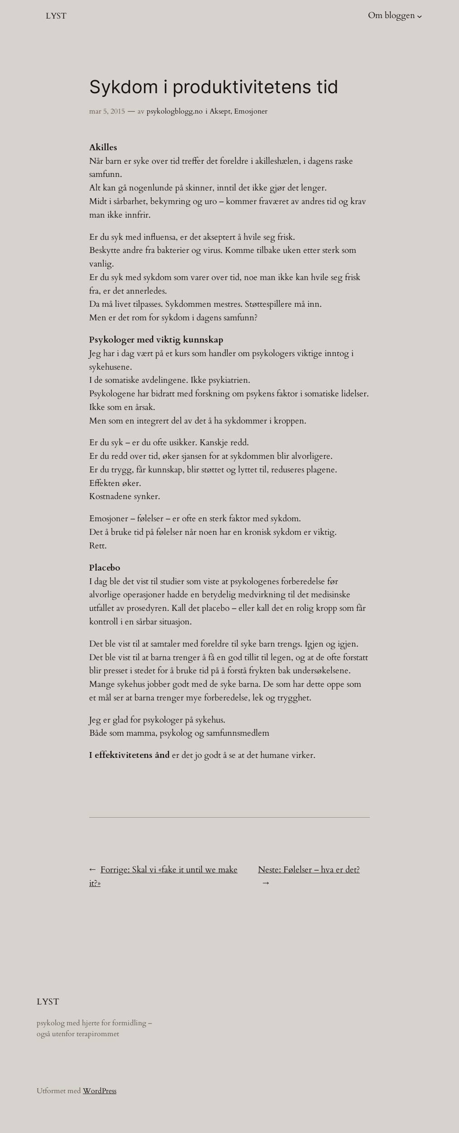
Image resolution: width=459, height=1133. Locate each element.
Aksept (220, 111)
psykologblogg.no (175, 111)
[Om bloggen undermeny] (419, 16)
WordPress (99, 1091)
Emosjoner (251, 111)
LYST (56, 15)
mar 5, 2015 (107, 111)
